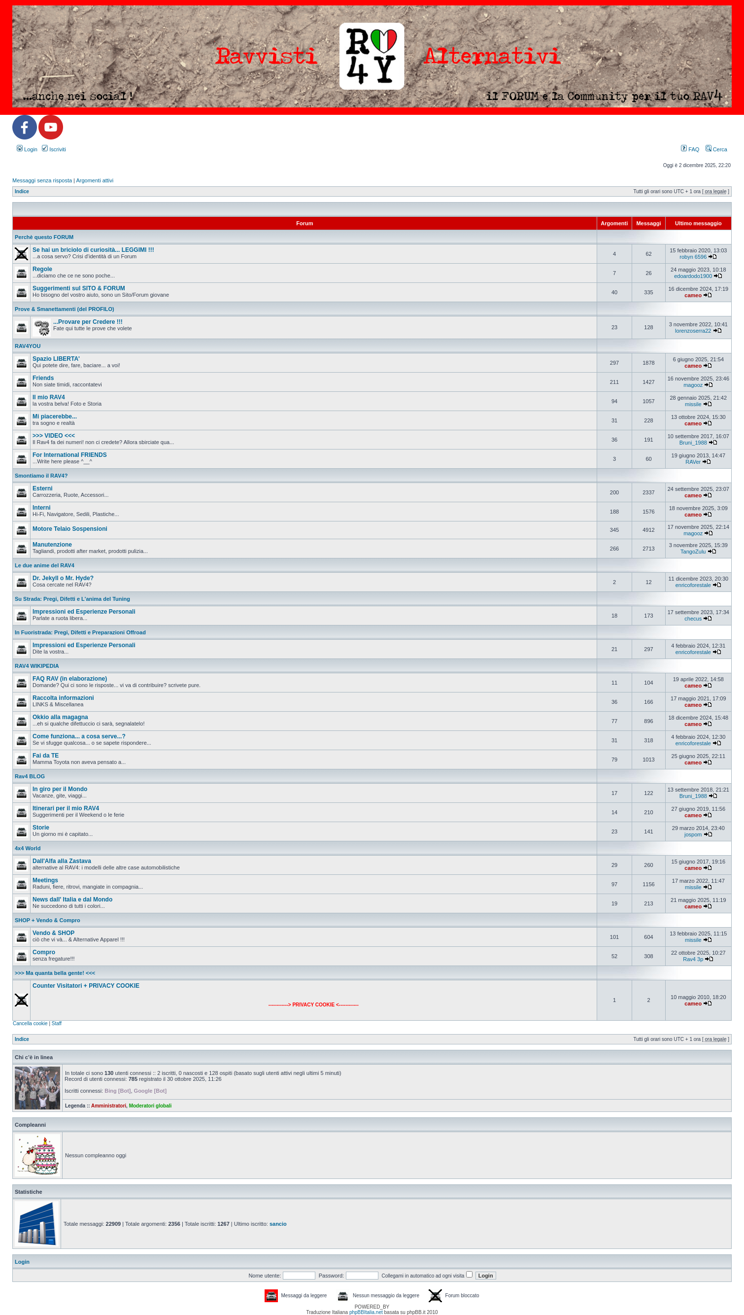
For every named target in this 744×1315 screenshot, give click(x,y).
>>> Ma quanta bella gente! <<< (55, 973)
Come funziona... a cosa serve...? (79, 736)
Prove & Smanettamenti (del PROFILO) (64, 309)
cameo (693, 295)
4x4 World (27, 848)
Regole (42, 269)
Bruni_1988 (693, 443)
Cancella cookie (30, 1023)
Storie (41, 827)
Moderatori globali (150, 1105)
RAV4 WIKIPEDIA (37, 666)
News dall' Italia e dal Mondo (72, 899)
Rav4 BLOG (30, 776)
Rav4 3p (693, 959)
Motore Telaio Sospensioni (70, 528)
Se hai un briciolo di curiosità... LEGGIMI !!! (93, 249)
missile (693, 404)
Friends (43, 378)
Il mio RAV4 (49, 397)
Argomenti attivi (94, 180)
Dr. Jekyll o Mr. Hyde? (63, 578)
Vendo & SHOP (53, 933)
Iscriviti (54, 149)
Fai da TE (46, 755)
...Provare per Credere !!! (88, 321)
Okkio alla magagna (60, 717)
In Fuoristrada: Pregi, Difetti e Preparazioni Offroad (80, 632)
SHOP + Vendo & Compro (47, 920)
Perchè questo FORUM (44, 237)
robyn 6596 (693, 257)
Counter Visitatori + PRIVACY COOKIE (86, 985)
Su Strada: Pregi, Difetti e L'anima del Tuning (72, 599)
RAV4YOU (27, 346)
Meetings (45, 880)
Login (27, 149)
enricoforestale (693, 585)
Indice (22, 191)
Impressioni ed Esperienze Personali (84, 611)
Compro (44, 952)
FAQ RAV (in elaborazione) (70, 678)
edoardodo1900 (693, 276)
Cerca (716, 149)
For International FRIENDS (70, 454)
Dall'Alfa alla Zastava (62, 861)
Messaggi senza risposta (42, 180)
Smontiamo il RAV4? (41, 476)
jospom (693, 834)
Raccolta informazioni (63, 697)
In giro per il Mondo (60, 789)
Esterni (43, 488)
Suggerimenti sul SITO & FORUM (79, 288)
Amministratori (108, 1105)
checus (693, 619)
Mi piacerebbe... (55, 416)
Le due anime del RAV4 (44, 565)
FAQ (690, 149)
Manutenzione (52, 544)
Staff (57, 1023)
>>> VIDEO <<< (54, 435)
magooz (693, 385)
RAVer (693, 462)
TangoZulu (693, 551)
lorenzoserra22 (693, 331)
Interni (42, 507)
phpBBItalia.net (366, 1312)
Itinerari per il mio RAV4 (66, 808)
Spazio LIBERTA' (56, 358)
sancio (278, 1224)
